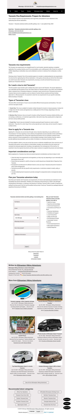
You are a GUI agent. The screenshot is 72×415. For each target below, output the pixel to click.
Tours (22, 11)
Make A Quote (12, 34)
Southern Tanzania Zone (22, 401)
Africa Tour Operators (22, 392)
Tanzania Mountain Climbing (51, 310)
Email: (16, 208)
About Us (55, 11)
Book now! (67, 407)
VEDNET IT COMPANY (48, 412)
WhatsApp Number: (19, 221)
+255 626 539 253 (28, 269)
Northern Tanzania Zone (50, 395)
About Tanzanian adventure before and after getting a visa (37, 275)
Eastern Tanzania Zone (22, 398)
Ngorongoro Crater (22, 404)
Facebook (36, 255)
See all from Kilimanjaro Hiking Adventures (36, 382)
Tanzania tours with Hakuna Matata (22, 342)
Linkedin (36, 257)
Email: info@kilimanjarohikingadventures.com (20, 32)
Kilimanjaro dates (38, 11)
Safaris (48, 11)
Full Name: (17, 201)
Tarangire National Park (50, 401)
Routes (29, 11)
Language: (32, 411)
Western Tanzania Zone (50, 398)
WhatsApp (67, 399)
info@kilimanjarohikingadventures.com (46, 6)
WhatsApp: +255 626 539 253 (26, 6)
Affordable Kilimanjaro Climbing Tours (49, 392)
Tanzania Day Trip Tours (50, 404)
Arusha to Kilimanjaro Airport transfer (51, 341)
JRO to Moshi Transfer (51, 375)
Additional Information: (20, 234)
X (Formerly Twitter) (36, 259)
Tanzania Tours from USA (22, 395)
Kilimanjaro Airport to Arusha (24, 375)
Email (67, 403)
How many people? (19, 228)
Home (16, 11)
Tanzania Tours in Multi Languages (24, 308)
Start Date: (17, 214)
